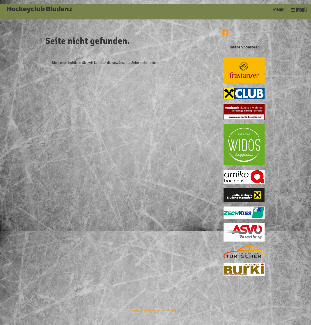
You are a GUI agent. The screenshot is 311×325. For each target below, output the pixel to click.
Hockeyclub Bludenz (39, 9)
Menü (299, 9)
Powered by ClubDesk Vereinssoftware (146, 310)
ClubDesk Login (174, 310)
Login (278, 9)
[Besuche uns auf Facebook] (225, 33)
